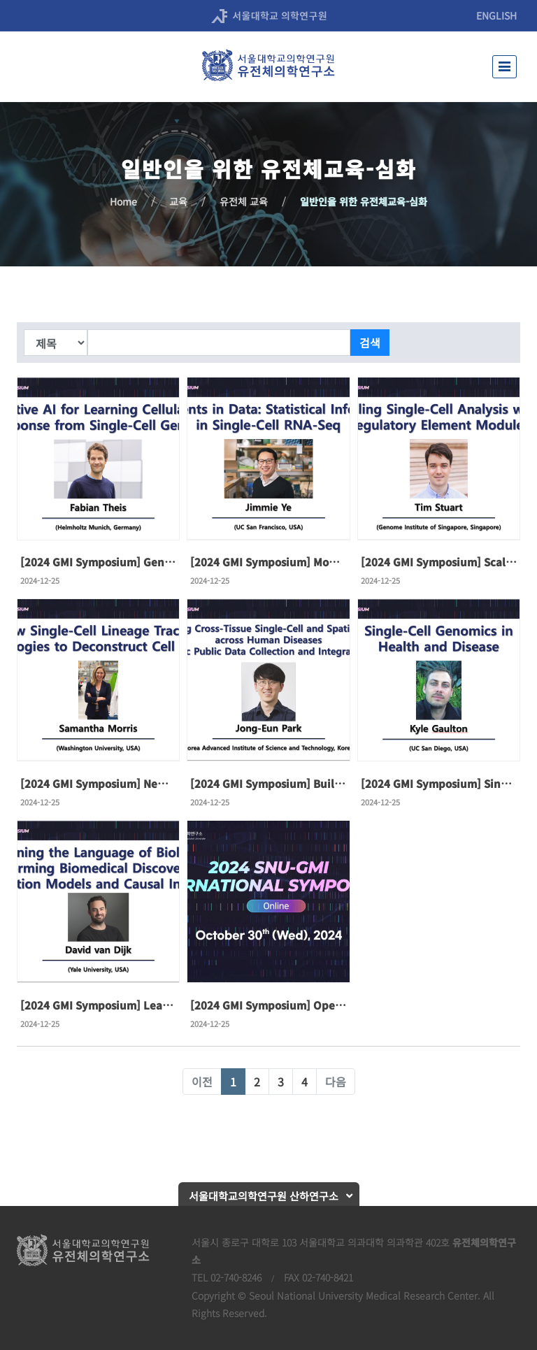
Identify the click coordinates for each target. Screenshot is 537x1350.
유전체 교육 (244, 201)
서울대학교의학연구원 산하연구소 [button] (263, 1196)
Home (123, 201)
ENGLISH (496, 15)
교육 (178, 201)
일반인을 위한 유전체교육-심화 (363, 201)
